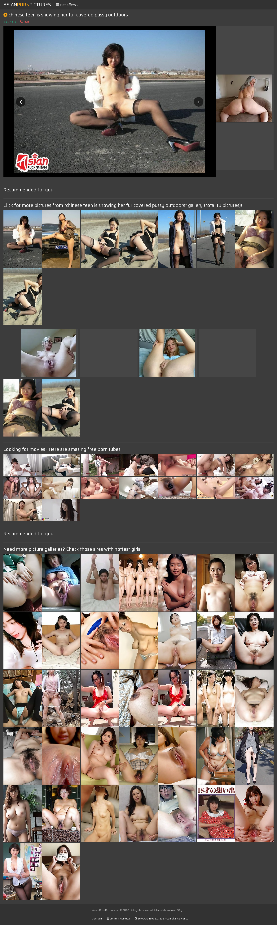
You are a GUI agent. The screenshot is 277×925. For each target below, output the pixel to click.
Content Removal (118, 918)
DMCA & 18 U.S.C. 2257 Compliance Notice (161, 918)
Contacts (96, 918)
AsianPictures (27, 4)
